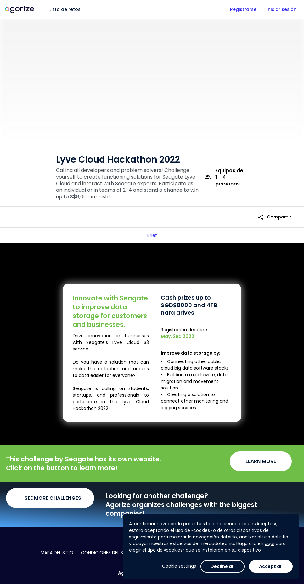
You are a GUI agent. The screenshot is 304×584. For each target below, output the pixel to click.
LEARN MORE (260, 461)
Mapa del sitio (57, 552)
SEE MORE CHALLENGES (53, 498)
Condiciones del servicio (110, 552)
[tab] (152, 235)
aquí (269, 543)
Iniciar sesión (281, 9)
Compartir (274, 217)
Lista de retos (65, 9)
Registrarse (243, 9)
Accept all (271, 566)
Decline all (222, 566)
